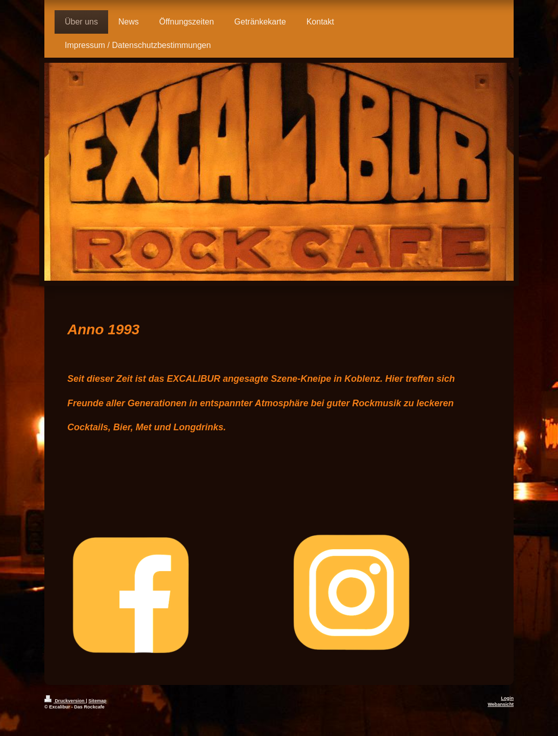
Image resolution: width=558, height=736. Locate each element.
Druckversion (65, 700)
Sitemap (97, 700)
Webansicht (501, 704)
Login (507, 698)
